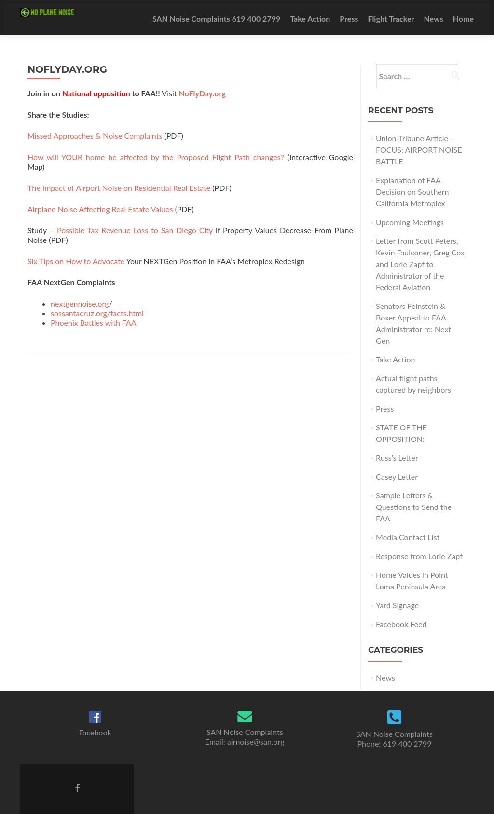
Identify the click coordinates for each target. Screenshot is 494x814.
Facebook (95, 732)
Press (349, 18)
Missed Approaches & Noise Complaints (95, 135)
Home (463, 18)
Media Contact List (407, 537)
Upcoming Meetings (410, 222)
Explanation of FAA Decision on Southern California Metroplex (412, 191)
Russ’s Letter (397, 457)
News (433, 18)
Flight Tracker (391, 18)
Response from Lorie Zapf (419, 555)
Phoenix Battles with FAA (94, 322)
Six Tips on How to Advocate (75, 261)
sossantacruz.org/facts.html (97, 313)
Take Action (310, 18)
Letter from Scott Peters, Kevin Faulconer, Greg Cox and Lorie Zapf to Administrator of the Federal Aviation (420, 264)
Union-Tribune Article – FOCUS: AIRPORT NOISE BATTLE (419, 149)
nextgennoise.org (80, 303)
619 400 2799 (407, 743)
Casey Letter (397, 476)
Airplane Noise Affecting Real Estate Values (100, 209)
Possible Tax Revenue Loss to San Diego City (135, 230)
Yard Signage (397, 605)
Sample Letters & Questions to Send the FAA (414, 507)
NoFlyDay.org (202, 93)
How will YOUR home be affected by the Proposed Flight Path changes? (155, 156)
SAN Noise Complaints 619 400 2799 (216, 18)
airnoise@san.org (256, 741)
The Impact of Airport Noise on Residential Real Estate (118, 187)
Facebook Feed (401, 623)
